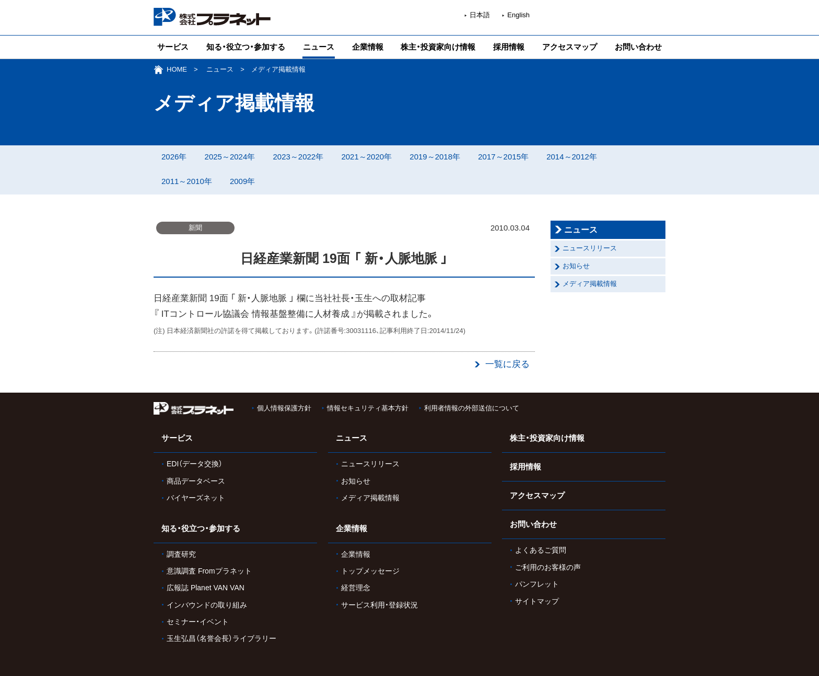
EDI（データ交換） (195, 464)
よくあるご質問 (540, 550)
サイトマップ (537, 601)
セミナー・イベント (198, 621)
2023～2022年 (298, 156)
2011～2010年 (186, 181)
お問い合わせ (638, 46)
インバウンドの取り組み (207, 605)
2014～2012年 (571, 156)
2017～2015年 (503, 156)
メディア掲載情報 (590, 284)
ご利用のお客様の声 (548, 567)
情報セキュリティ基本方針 (367, 408)
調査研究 (181, 554)
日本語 (480, 15)
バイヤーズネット (196, 498)
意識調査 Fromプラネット (209, 571)
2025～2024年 (230, 156)
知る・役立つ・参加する (245, 46)
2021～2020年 (366, 156)
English (518, 15)
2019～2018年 (435, 156)
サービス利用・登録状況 (379, 605)
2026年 (173, 156)
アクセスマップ (569, 46)
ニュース (318, 46)
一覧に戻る (507, 364)
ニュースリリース (590, 248)
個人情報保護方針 (284, 408)
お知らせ (576, 266)
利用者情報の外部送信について (471, 408)
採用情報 (508, 46)
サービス (173, 46)
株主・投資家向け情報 (438, 46)
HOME (177, 69)
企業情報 (367, 46)
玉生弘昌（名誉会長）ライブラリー (221, 638)
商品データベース (196, 481)
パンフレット (537, 584)
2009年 (242, 181)
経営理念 (355, 587)
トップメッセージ (370, 571)
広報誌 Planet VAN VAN (205, 587)
